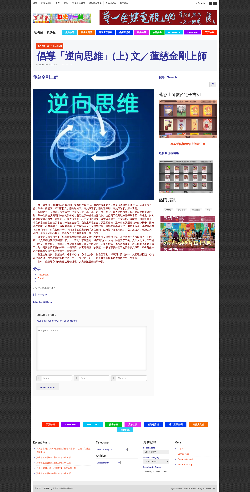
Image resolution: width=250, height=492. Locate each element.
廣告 (66, 3)
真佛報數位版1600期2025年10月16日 (53, 473)
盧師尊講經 (124, 32)
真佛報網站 (110, 3)
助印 (58, 3)
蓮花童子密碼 (105, 32)
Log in (181, 448)
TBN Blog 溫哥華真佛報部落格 (56, 488)
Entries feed (183, 454)
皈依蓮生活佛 (95, 3)
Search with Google (152, 467)
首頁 (35, 3)
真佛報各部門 (78, 3)
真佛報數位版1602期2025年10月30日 (53, 457)
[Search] (212, 84)
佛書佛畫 (157, 32)
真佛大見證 (86, 32)
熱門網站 (124, 3)
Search (200, 3)
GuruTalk (174, 32)
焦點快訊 (69, 32)
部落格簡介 (46, 3)
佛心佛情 (41, 46)
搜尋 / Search (168, 77)
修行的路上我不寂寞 (45, 288)
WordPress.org (185, 464)
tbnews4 (42, 65)
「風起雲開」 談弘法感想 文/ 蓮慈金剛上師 (56, 468)
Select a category (151, 457)
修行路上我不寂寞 (54, 46)
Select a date (149, 448)
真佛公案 (141, 32)
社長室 (38, 32)
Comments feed (185, 459)
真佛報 (51, 32)
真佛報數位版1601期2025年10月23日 (53, 463)
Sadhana (192, 32)
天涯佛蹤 (209, 32)
